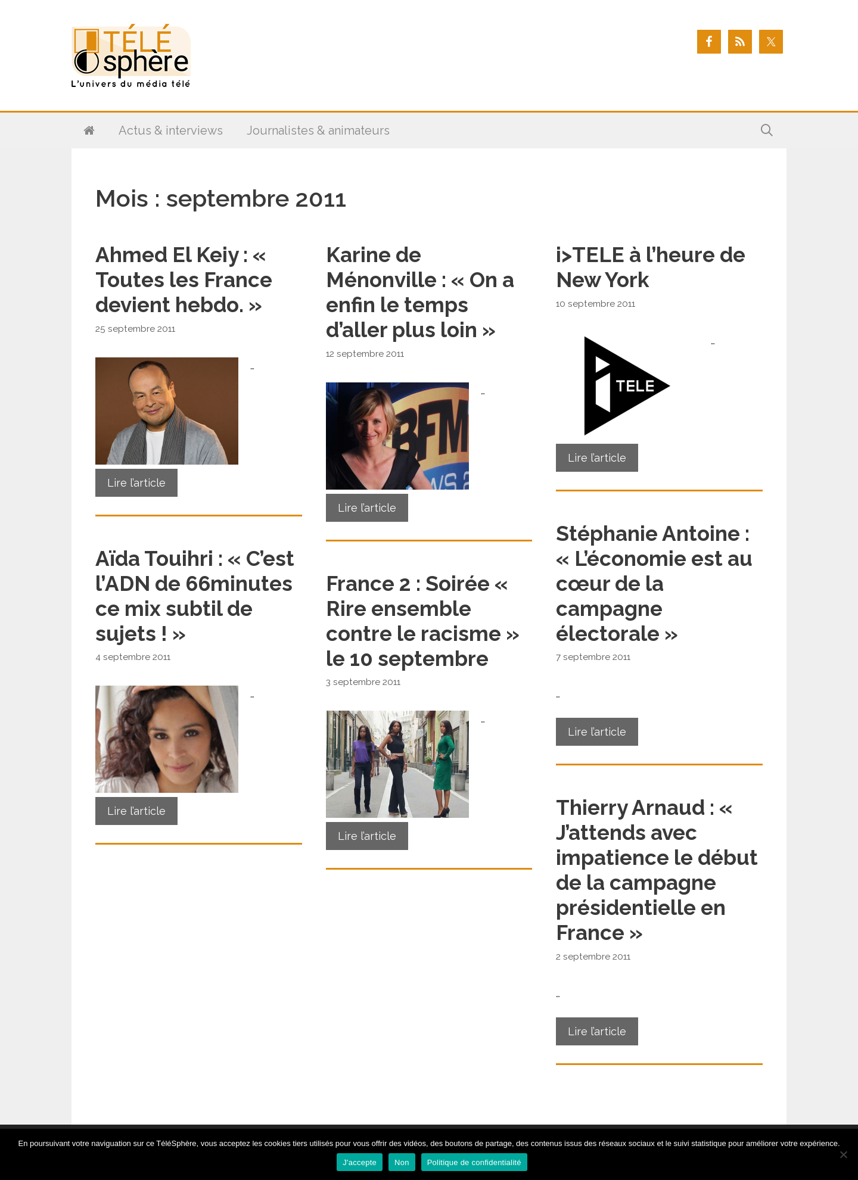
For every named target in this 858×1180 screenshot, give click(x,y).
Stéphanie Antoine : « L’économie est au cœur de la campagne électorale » (654, 583)
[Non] (843, 1154)
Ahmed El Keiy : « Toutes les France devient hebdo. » (183, 279)
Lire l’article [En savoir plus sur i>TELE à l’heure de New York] (597, 458)
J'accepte (360, 1162)
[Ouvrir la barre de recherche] (766, 130)
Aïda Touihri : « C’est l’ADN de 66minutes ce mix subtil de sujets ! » (194, 596)
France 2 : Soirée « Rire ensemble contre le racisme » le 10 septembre (423, 621)
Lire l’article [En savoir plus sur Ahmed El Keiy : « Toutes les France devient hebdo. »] (136, 483)
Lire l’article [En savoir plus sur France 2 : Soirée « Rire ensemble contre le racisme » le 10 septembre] (367, 836)
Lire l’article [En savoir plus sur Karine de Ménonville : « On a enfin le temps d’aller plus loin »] (367, 508)
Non (401, 1162)
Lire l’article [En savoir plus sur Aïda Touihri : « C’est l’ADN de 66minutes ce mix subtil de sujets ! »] (136, 811)
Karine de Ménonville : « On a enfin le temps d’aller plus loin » (420, 292)
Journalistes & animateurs (318, 130)
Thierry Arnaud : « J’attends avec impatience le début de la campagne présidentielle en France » (657, 870)
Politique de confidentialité (474, 1162)
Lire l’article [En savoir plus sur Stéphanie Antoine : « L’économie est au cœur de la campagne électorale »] (597, 732)
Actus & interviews (171, 130)
